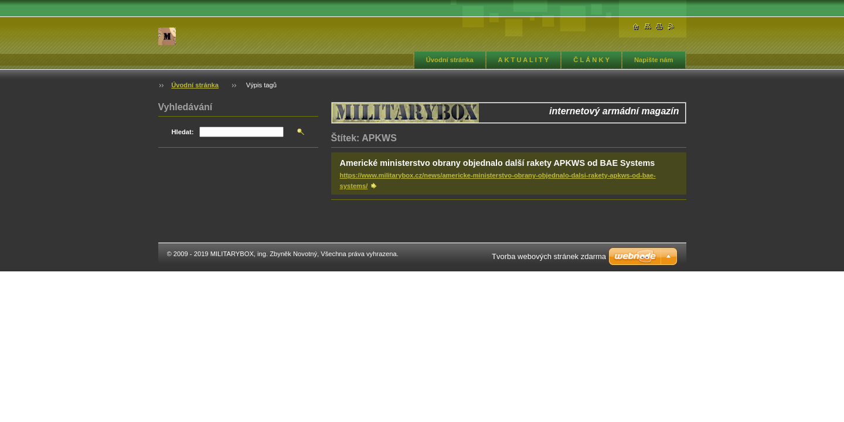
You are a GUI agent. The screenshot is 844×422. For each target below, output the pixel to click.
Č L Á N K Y (591, 59)
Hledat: (183, 131)
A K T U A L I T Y (523, 59)
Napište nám (653, 59)
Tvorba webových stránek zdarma (549, 256)
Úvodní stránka (450, 59)
